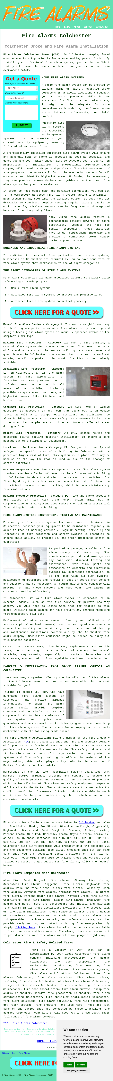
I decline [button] (81, 1065)
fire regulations (58, 658)
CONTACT (88, 27)
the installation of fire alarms (84, 677)
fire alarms (80, 217)
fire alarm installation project (63, 935)
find (16, 880)
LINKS (67, 27)
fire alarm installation (57, 927)
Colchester (87, 822)
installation (98, 194)
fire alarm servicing (55, 1001)
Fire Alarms (24, 1053)
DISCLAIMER (102, 27)
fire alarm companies (36, 846)
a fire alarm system (39, 522)
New (14, 1053)
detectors (103, 495)
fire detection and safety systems (54, 534)
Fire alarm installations (22, 822)
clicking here (25, 927)
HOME (57, 27)
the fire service (61, 602)
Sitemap (5, 1053)
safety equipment (79, 783)
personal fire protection (53, 255)
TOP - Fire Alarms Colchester (25, 1023)
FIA (26, 741)
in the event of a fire (64, 358)
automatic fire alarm (63, 153)
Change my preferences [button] (76, 1071)
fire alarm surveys (76, 989)
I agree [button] (69, 1065)
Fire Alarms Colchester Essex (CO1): (32, 54)
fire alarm (62, 84)
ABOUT (77, 27)
